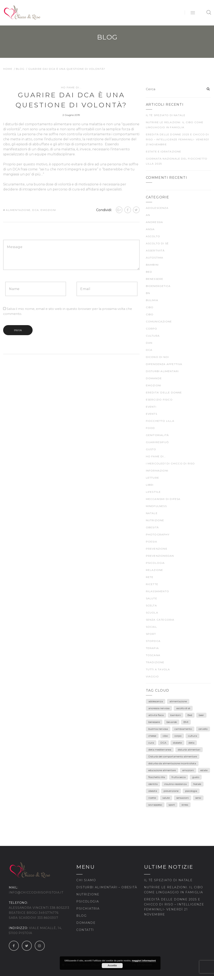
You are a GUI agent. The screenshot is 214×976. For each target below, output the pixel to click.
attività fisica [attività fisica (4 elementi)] (156, 715)
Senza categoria (160, 619)
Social (151, 626)
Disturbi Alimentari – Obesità (106, 887)
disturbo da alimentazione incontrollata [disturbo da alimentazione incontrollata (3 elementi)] (172, 763)
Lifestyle (153, 491)
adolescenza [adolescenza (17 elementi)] (155, 701)
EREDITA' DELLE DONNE (164, 392)
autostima (154, 257)
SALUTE (151, 598)
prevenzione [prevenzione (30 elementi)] (171, 790)
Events (151, 413)
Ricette (152, 584)
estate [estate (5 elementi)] (204, 770)
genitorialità (157, 435)
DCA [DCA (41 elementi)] (163, 742)
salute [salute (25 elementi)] (166, 797)
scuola (152, 612)
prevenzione (156, 548)
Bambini (152, 264)
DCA (35, 210)
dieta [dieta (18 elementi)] (191, 742)
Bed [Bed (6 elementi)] (189, 715)
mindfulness (156, 506)
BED (149, 271)
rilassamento (157, 591)
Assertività (155, 250)
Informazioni (157, 470)
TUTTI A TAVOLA (158, 669)
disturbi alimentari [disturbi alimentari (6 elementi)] (189, 749)
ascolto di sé (157, 243)
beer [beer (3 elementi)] (201, 715)
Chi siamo (86, 880)
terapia (152, 648)
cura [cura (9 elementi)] (151, 742)
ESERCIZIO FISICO (159, 399)
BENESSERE (154, 278)
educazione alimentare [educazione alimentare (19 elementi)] (162, 770)
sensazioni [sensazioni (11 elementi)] (182, 797)
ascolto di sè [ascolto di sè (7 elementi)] (183, 708)
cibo (150, 307)
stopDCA (153, 641)
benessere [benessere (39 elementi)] (154, 722)
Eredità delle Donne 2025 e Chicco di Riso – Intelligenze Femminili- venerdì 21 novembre (177, 139)
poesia (151, 541)
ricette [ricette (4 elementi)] (152, 797)
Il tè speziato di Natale (166, 115)
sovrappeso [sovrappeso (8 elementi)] (155, 804)
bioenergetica (158, 286)
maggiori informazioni (144, 960)
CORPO (151, 328)
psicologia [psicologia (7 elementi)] (191, 790)
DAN (149, 342)
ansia (150, 229)
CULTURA (153, 335)
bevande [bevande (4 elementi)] (172, 722)
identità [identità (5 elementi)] (153, 784)
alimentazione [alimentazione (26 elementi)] (178, 701)
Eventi (151, 406)
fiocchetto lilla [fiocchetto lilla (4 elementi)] (156, 777)
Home (7, 68)
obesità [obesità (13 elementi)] (152, 790)
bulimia (152, 300)
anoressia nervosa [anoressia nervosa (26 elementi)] (158, 708)
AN (148, 215)
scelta (151, 605)
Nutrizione (87, 894)
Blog (20, 68)
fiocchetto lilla (160, 420)
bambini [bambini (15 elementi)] (175, 715)
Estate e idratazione (163, 151)
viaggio (152, 676)
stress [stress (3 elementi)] (185, 804)
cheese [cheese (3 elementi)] (152, 735)
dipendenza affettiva (164, 364)
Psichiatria (87, 908)
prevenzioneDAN (160, 555)
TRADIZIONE (155, 662)
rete (150, 577)
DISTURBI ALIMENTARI (162, 371)
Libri (150, 484)
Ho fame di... (71, 87)
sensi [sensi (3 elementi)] (198, 797)
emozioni (48, 210)
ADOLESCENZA (157, 207)
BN (148, 293)
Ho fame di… (156, 456)
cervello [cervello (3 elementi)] (203, 728)
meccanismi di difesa (163, 499)
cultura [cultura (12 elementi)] (192, 735)
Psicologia (87, 901)
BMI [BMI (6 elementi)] (185, 722)
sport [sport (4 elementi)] (172, 804)
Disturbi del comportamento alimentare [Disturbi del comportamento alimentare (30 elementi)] (172, 756)
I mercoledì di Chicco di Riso (170, 463)
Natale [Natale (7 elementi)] (197, 784)
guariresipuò (157, 442)
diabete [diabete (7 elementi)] (177, 742)
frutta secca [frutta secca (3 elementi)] (179, 777)
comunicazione (159, 321)
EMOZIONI (153, 385)
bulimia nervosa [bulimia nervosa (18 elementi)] (158, 728)
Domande (154, 378)
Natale (152, 513)
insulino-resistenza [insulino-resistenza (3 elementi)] (175, 784)
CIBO (150, 314)
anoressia (154, 222)
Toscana (153, 655)
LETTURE (152, 477)
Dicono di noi (157, 357)
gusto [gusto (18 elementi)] (195, 777)
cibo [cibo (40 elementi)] (165, 735)
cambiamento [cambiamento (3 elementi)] (183, 728)
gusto (151, 449)
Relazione (154, 570)
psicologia (155, 562)
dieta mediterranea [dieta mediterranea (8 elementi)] (159, 749)
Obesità (152, 527)
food (150, 428)
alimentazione (18, 210)
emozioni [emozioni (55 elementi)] (188, 770)
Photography (157, 534)
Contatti (85, 930)
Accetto (112, 965)
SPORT (151, 633)
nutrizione (155, 520)
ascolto (153, 236)
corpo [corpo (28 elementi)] (178, 735)
